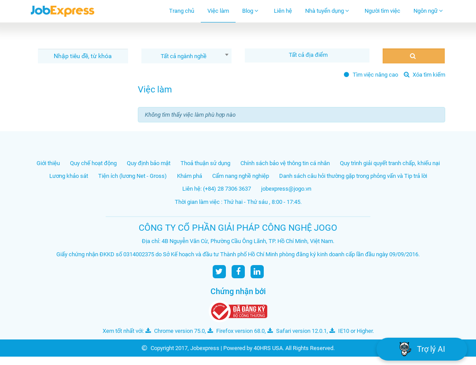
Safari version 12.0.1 (297, 331)
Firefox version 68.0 (236, 331)
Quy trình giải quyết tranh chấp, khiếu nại (390, 163)
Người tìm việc (382, 10)
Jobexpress (204, 348)
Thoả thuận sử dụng (205, 163)
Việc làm (218, 10)
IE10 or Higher (351, 331)
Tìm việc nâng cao (371, 74)
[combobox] (186, 55)
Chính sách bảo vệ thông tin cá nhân (285, 163)
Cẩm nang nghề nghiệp (240, 176)
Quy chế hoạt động (93, 163)
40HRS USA (268, 348)
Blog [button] (250, 10)
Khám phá (189, 176)
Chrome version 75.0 (175, 331)
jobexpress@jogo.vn (286, 188)
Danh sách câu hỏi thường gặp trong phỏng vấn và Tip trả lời (353, 176)
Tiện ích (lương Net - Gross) (132, 176)
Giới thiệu (48, 163)
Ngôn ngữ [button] (428, 10)
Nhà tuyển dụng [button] (327, 10)
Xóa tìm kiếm (424, 74)
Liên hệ (283, 10)
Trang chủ (181, 10)
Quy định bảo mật (148, 163)
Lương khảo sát (68, 176)
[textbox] (309, 55)
